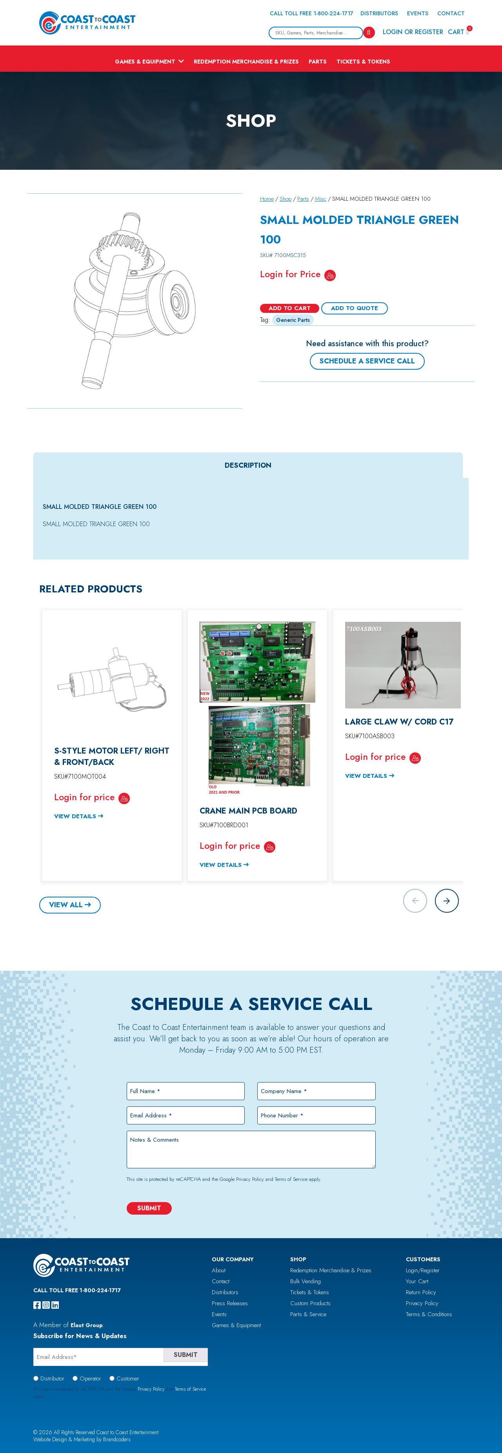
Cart (458, 31)
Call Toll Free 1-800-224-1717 (311, 13)
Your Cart (417, 1281)
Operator (90, 1378)
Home (267, 198)
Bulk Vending (305, 1281)
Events (417, 13)
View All (66, 905)
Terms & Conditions (429, 1314)
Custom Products (310, 1303)
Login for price (84, 797)
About (219, 1270)
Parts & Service (308, 1314)
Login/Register (423, 1270)
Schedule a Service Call (367, 361)
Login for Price (290, 274)
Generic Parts (293, 320)
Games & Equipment (145, 61)
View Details (75, 816)
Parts (318, 61)
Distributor (52, 1378)
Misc (320, 198)
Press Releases (230, 1303)
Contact (451, 13)
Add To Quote (354, 308)
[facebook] (37, 1305)
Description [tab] (248, 465)
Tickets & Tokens (363, 61)
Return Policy (421, 1292)
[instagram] (46, 1305)
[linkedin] (55, 1305)
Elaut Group (87, 1325)
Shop (285, 198)
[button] (447, 901)
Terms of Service (291, 1179)
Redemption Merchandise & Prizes (246, 61)
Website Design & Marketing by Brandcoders (82, 1439)
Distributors (379, 13)
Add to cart (290, 308)
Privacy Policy (250, 1179)
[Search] (369, 32)
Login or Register (413, 31)
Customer (127, 1378)
